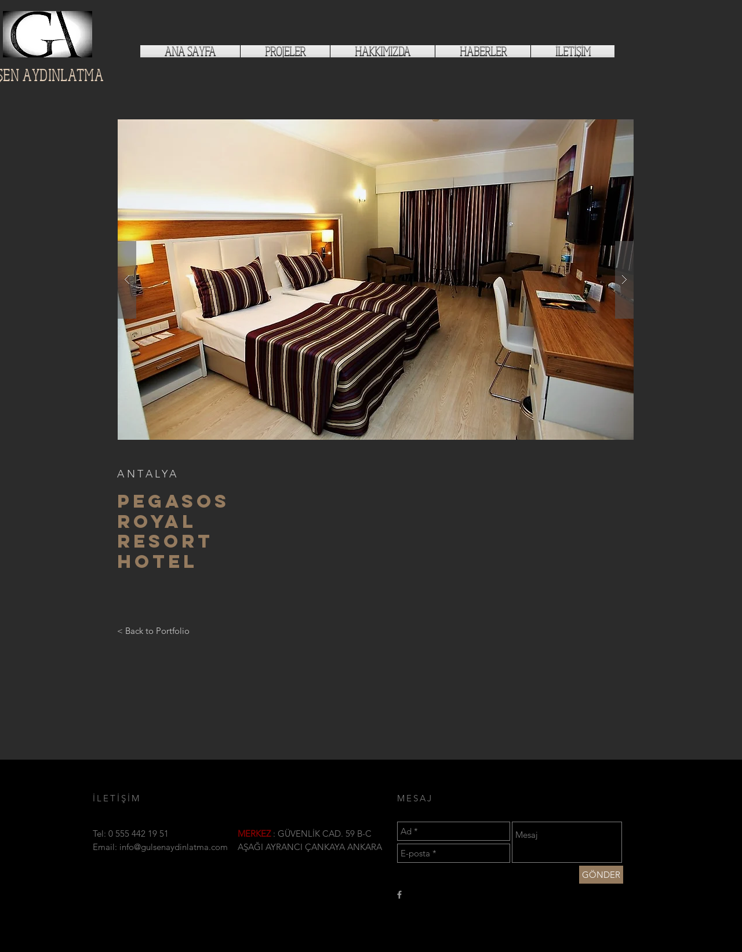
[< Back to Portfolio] (153, 630)
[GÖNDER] (601, 875)
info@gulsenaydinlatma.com (173, 846)
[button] (376, 279)
